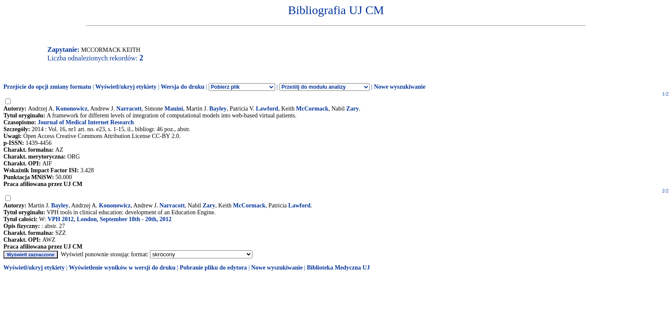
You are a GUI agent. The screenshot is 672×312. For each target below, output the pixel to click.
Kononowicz (71, 108)
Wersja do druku (182, 87)
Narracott (128, 108)
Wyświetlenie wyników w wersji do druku (122, 267)
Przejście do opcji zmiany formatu (47, 87)
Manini (174, 108)
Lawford (267, 108)
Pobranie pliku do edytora (213, 267)
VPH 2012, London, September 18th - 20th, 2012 (109, 219)
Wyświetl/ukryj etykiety (125, 87)
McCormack (312, 108)
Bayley (217, 108)
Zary (352, 108)
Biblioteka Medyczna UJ (338, 267)
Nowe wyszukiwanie (399, 87)
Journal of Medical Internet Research (86, 122)
